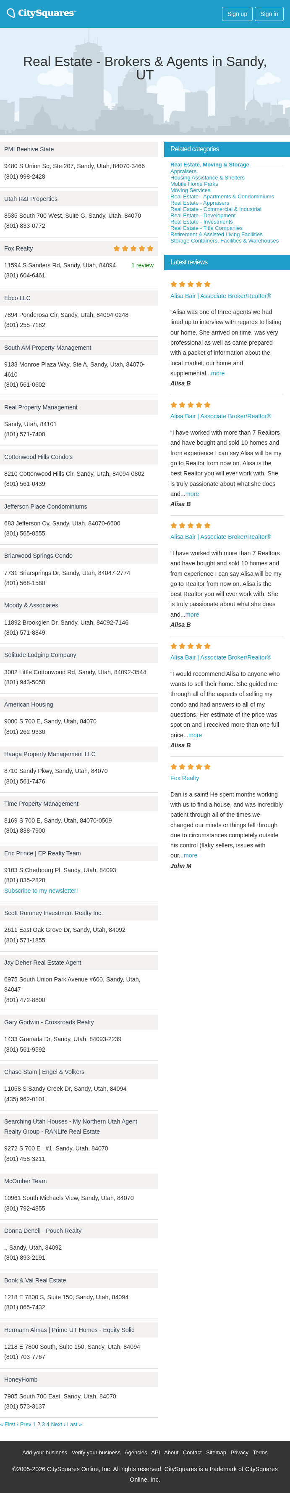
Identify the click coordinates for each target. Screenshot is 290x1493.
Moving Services (190, 190)
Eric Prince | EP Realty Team (42, 853)
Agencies (136, 1452)
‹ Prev (24, 1424)
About (171, 1452)
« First (7, 1424)
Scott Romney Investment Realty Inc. (53, 913)
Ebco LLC (17, 298)
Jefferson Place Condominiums (45, 506)
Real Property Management (41, 407)
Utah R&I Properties (30, 198)
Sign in (269, 14)
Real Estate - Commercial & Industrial (215, 209)
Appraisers (183, 171)
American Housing (28, 704)
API (155, 1452)
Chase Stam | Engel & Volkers (44, 1071)
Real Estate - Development (202, 215)
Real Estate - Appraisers (199, 203)
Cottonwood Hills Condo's (38, 457)
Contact (192, 1452)
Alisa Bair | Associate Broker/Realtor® (220, 296)
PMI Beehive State (29, 149)
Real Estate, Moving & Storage (209, 164)
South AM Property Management (47, 347)
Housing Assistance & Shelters (207, 177)
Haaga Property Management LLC (50, 754)
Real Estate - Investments (201, 222)
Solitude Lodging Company (40, 655)
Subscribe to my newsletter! (41, 890)
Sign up (237, 14)
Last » (74, 1424)
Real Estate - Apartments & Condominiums (222, 196)
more (218, 373)
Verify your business (96, 1452)
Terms (260, 1452)
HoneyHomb (20, 1379)
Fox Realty (18, 248)
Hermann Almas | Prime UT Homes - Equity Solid (69, 1330)
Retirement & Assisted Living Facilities (216, 234)
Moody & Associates (31, 605)
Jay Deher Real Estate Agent (42, 962)
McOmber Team (25, 1181)
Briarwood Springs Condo (38, 555)
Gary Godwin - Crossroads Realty (49, 1022)
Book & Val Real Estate (35, 1280)
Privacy (239, 1452)
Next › (58, 1424)
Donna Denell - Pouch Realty (42, 1230)
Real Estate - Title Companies (206, 228)
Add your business (44, 1452)
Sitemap (216, 1452)
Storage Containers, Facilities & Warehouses (224, 240)
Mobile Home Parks (194, 184)
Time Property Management (41, 803)
